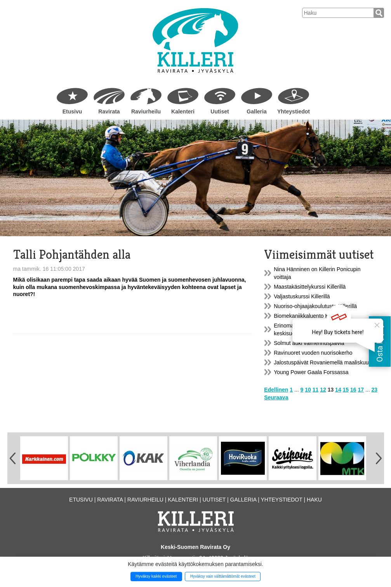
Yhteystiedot (293, 111)
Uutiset (219, 111)
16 (353, 390)
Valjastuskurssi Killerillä (302, 296)
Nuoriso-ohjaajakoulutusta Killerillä (315, 306)
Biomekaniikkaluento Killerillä (309, 316)
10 (308, 390)
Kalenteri (183, 111)
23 (375, 390)
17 (361, 390)
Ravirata (109, 111)
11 (316, 390)
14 (338, 390)
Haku (314, 499)
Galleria (256, 111)
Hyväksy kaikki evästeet (156, 576)
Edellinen (276, 390)
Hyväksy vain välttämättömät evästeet (222, 576)
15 (346, 390)
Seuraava (276, 397)
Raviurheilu (146, 111)
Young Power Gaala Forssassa (311, 372)
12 (323, 390)
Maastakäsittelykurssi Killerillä (310, 287)
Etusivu (72, 111)
